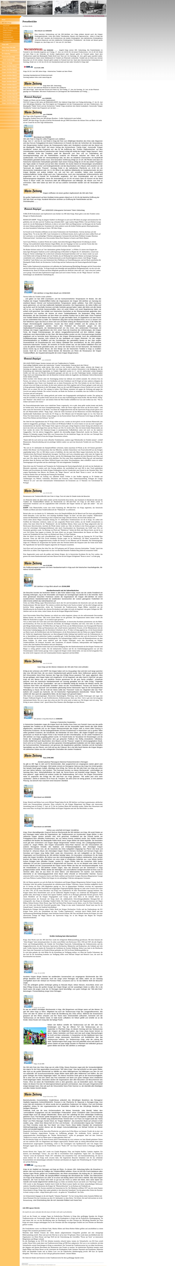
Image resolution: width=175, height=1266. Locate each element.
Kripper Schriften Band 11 (9, 97)
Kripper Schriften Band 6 (9, 81)
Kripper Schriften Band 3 (9, 72)
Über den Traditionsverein (10, 28)
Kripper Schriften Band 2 (9, 69)
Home (3, 19)
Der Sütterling (6, 53)
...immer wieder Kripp (8, 60)
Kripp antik (5, 44)
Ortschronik (6, 25)
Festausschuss (7, 32)
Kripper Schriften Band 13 (9, 103)
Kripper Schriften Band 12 (9, 100)
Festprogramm (7, 34)
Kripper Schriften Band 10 (9, 94)
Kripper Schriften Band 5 (9, 78)
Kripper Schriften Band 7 (9, 84)
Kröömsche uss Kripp (8, 56)
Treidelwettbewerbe (8, 39)
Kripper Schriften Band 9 (9, 90)
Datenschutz (25, 1263)
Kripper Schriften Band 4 (9, 75)
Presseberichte (7, 41)
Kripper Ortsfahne (8, 30)
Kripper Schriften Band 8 (9, 87)
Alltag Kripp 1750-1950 (8, 47)
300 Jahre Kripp (6, 22)
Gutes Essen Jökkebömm (9, 50)
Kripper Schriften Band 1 (9, 66)
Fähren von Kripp (7, 63)
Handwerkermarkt (8, 37)
